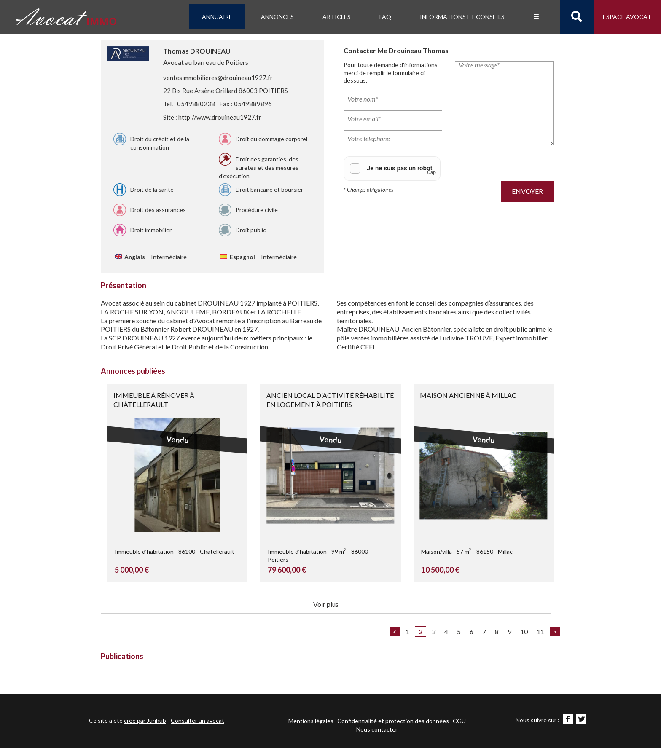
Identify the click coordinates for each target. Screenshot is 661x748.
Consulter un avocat (197, 720)
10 (524, 631)
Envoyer (527, 191)
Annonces (277, 16)
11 (540, 631)
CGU (459, 720)
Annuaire (217, 16)
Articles (336, 16)
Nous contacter (377, 729)
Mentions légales (310, 720)
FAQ (385, 16)
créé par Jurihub (145, 720)
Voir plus (326, 604)
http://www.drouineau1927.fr (219, 117)
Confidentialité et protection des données (393, 720)
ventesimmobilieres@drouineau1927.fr (218, 77)
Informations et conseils (462, 16)
